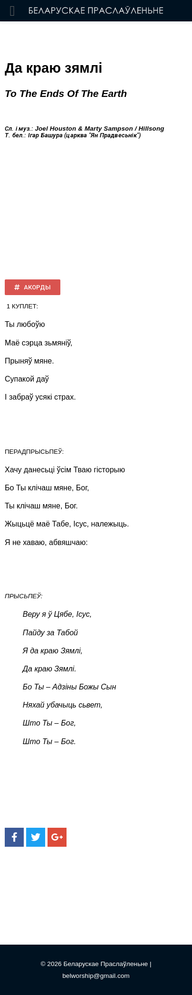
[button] (32, 287)
